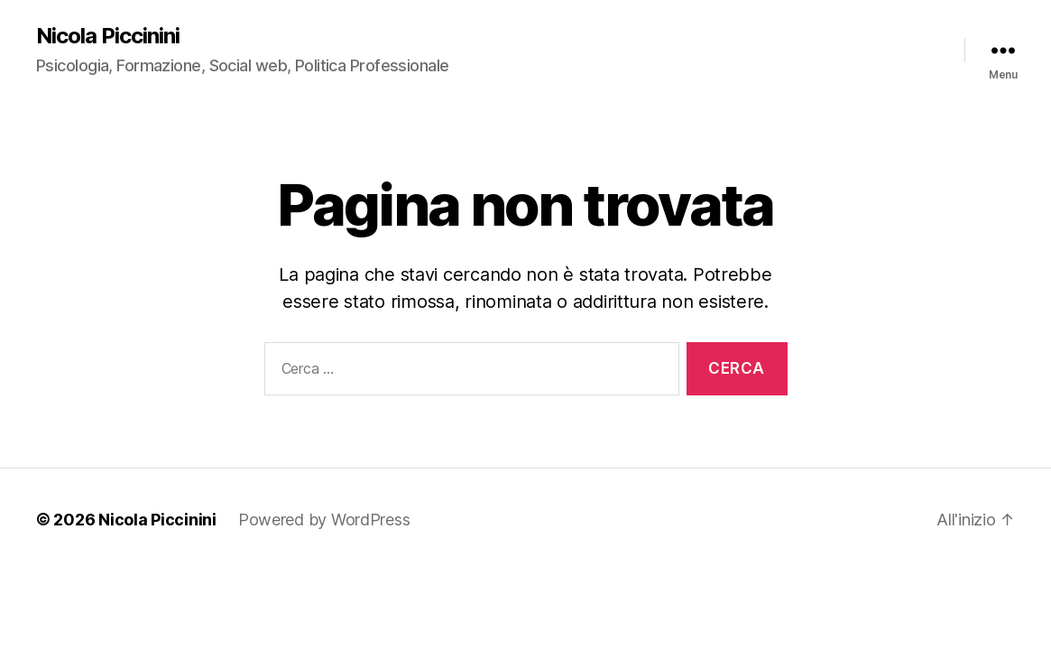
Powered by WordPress (324, 519)
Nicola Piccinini (108, 36)
